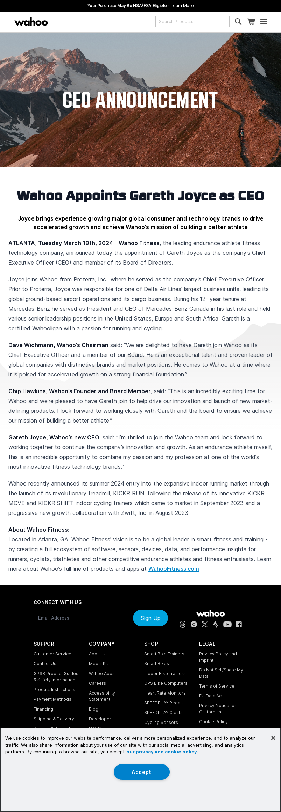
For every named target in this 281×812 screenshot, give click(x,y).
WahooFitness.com (173, 568)
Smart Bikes (156, 663)
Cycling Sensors (161, 722)
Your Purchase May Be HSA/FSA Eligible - (140, 5)
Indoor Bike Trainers (165, 673)
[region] (140, 770)
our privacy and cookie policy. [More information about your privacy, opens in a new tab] (162, 751)
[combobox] (192, 21)
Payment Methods (52, 699)
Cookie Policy (213, 721)
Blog (93, 709)
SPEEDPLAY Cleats (163, 712)
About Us (98, 653)
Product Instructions (54, 689)
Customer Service (52, 653)
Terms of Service (216, 686)
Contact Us (45, 663)
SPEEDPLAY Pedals (164, 702)
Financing (43, 709)
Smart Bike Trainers (164, 653)
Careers (97, 683)
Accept (142, 772)
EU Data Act (211, 695)
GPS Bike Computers (166, 683)
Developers (101, 718)
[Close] (273, 738)
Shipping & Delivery (54, 718)
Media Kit (98, 663)
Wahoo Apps (102, 673)
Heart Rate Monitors (165, 693)
